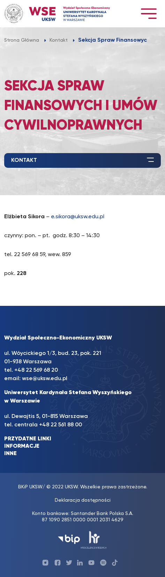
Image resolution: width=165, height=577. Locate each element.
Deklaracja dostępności (83, 500)
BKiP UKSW (30, 487)
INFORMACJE (21, 446)
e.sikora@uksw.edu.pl (77, 217)
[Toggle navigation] (148, 13)
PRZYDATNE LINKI (27, 439)
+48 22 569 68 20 (36, 370)
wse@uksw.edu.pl (44, 379)
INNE (10, 453)
